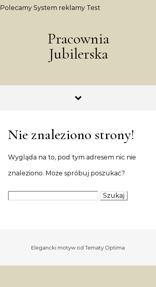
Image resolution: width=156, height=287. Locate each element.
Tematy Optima (105, 247)
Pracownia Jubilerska (78, 46)
